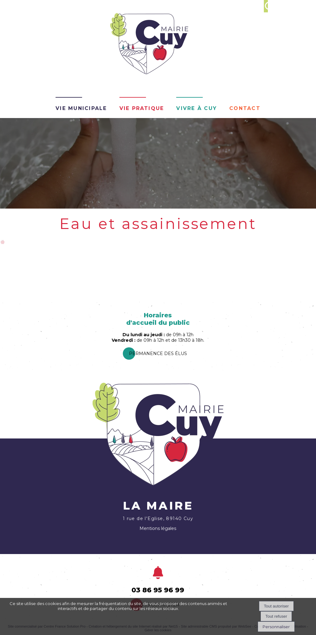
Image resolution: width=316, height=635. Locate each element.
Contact (244, 107)
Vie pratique (141, 107)
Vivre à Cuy (196, 107)
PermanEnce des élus (158, 353)
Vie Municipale (81, 107)
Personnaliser (276, 626)
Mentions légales (157, 528)
